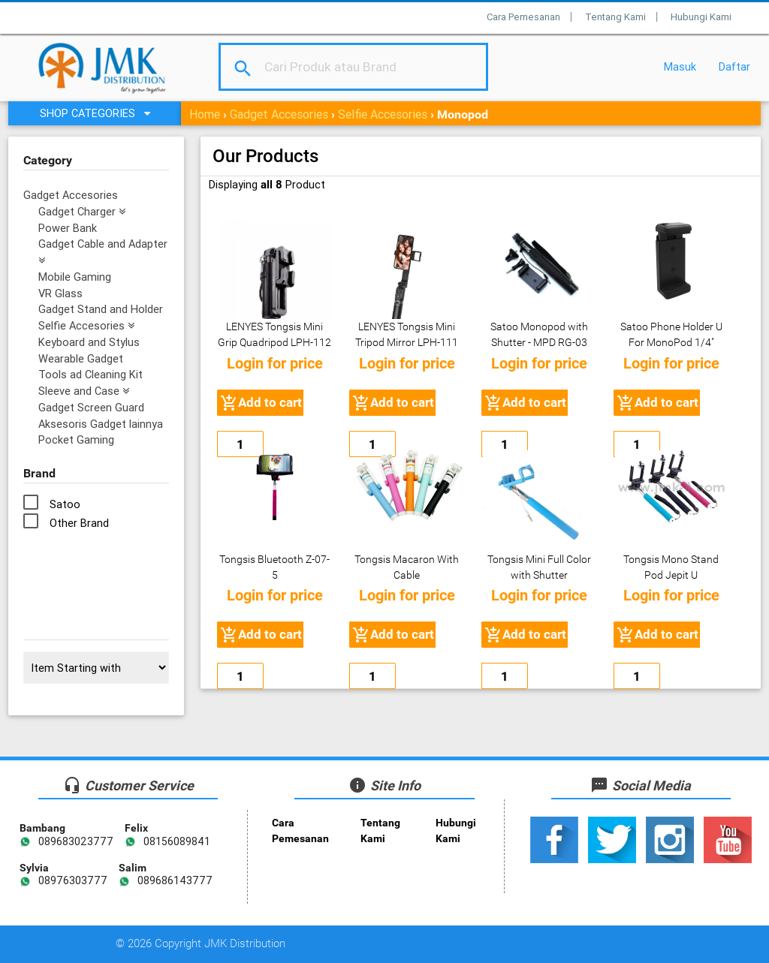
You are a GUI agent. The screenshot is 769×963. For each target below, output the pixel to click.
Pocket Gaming (76, 439)
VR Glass (60, 293)
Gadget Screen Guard (91, 407)
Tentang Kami (615, 17)
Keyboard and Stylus (89, 342)
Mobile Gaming (74, 276)
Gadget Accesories (279, 114)
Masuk (680, 66)
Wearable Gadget (80, 358)
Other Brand (79, 523)
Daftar (734, 66)
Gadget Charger (81, 211)
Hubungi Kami (701, 17)
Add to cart (260, 403)
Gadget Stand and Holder (100, 309)
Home (204, 114)
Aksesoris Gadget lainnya (100, 424)
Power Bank (67, 228)
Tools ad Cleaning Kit (90, 374)
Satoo (65, 504)
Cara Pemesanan (523, 17)
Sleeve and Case (83, 391)
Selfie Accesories (382, 114)
